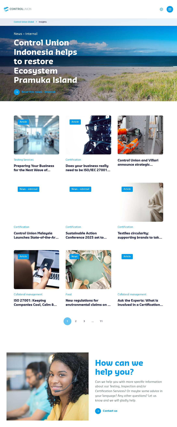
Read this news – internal (34, 92)
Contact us (106, 411)
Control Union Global (24, 22)
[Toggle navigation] (170, 9)
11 (101, 321)
